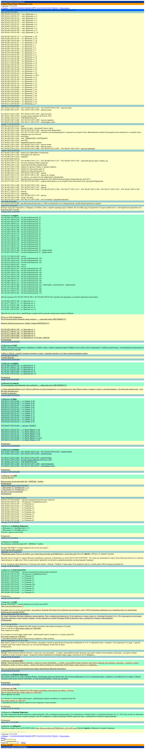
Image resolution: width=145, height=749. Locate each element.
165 (18, 8)
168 (26, 8)
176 (48, 8)
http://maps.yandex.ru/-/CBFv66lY (28, 628)
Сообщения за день (25, 4)
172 (37, 8)
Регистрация (12, 4)
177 (51, 8)
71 (10, 8)
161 (15, 8)
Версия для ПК (7, 745)
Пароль (4, 743)
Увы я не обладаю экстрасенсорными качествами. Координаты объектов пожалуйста (33, 669)
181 (54, 8)
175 (45, 8)
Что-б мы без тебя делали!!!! (12, 550)
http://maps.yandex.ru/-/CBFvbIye (13, 636)
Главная (4, 4)
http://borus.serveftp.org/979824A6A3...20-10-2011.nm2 (56, 554)
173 (40, 8)
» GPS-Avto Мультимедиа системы (14, 10)
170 (31, 8)
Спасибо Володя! (7, 357)
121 (12, 8)
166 (20, 8)
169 (29, 8)
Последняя (65, 8)
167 (23, 8)
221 (56, 8)
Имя (2, 740)
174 (43, 8)
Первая (4, 8)
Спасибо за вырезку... (9, 393)
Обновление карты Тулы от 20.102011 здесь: (18, 554)
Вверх (3, 738)
